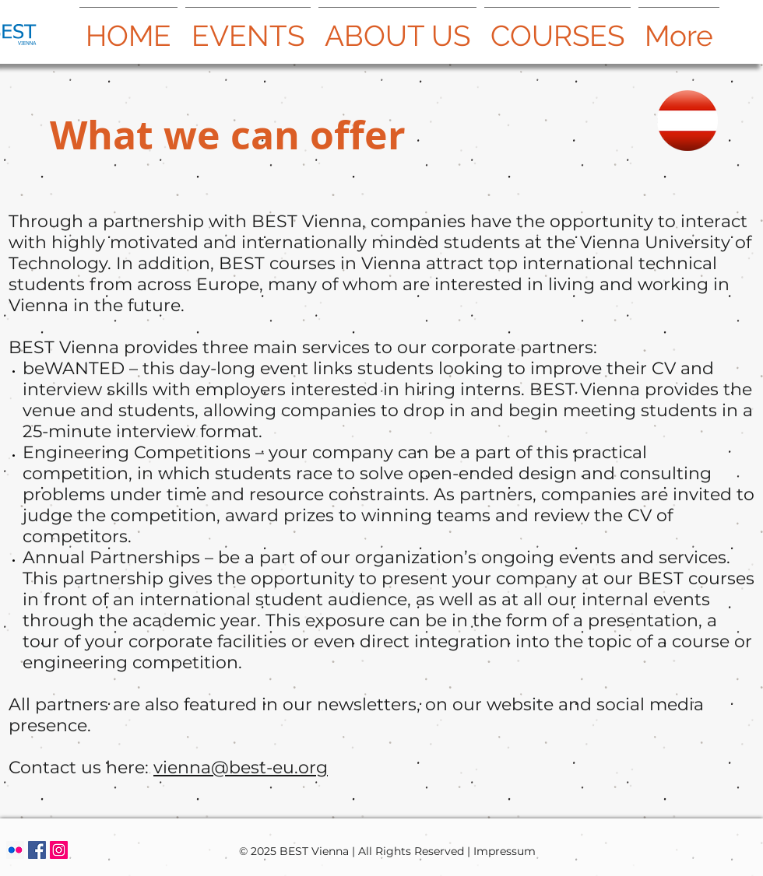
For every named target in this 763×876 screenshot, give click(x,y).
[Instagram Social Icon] (59, 850)
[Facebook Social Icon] (37, 850)
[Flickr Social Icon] (15, 850)
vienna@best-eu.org (240, 767)
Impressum (504, 851)
